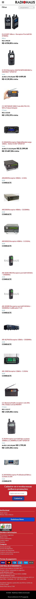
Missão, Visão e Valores (6, 514)
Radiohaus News (17, 519)
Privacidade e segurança (7, 535)
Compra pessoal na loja (6, 554)
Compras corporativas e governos (9, 552)
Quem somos (3, 513)
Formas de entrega (5, 547)
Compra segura (4, 540)
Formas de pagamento (6, 548)
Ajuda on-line (3, 537)
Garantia (2, 542)
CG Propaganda (23, 597)
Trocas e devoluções (6, 538)
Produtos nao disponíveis (7, 550)
